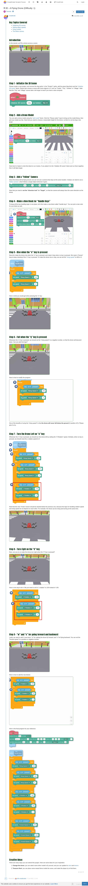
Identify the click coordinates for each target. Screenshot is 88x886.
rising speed (70, 257)
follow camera (14, 182)
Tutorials (8, 11)
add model (36, 118)
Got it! (85, 883)
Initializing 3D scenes (19, 25)
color (69, 865)
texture (76, 865)
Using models (17, 29)
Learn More (54, 884)
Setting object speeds (19, 27)
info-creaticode (20, 878)
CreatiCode (12, 15)
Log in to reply (80, 11)
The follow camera (18, 31)
